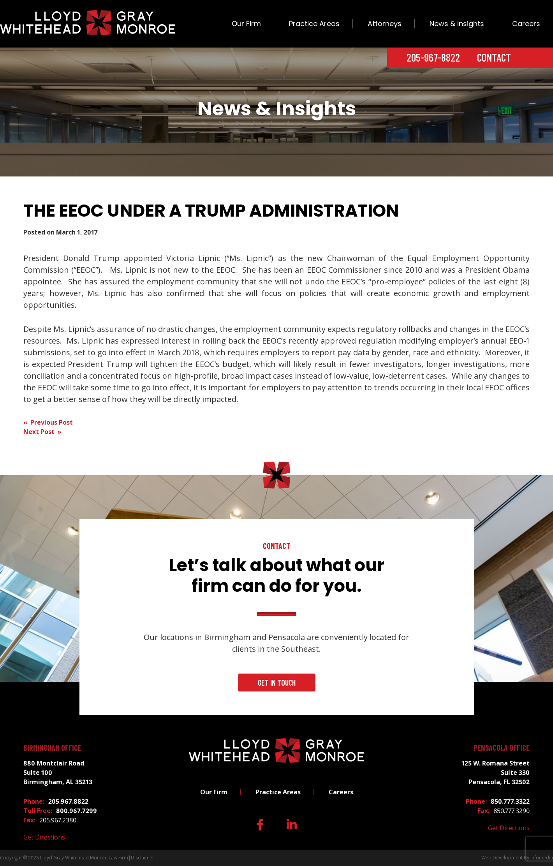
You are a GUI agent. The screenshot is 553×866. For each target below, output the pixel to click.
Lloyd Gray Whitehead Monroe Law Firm (84, 857)
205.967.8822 (68, 801)
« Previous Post (48, 422)
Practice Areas (314, 23)
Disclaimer (142, 857)
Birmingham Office (52, 747)
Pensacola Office (502, 747)
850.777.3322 (510, 801)
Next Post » (42, 431)
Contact (494, 57)
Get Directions (44, 837)
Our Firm (246, 23)
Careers (526, 23)
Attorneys (385, 23)
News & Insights (457, 23)
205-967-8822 (433, 57)
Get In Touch (277, 682)
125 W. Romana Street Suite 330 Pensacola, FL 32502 (495, 772)
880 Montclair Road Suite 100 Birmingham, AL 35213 (57, 772)
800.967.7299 (76, 810)
